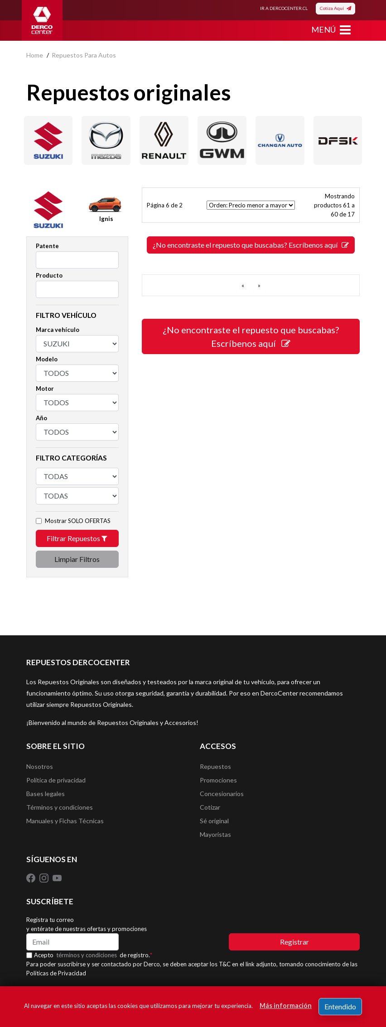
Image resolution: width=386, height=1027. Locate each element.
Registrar (294, 941)
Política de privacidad (56, 780)
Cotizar (210, 807)
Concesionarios (222, 793)
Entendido (340, 1006)
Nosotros (39, 766)
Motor (45, 388)
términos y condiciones (86, 955)
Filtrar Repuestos (77, 538)
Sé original (214, 821)
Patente (47, 246)
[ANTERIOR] (243, 285)
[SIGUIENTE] (259, 285)
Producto (49, 275)
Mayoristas (215, 834)
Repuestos (215, 766)
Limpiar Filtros (77, 559)
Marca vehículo (57, 329)
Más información (286, 1005)
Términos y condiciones (59, 807)
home (34, 55)
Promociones (218, 780)
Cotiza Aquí (335, 8)
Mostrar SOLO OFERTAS (78, 520)
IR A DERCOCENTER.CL (284, 8)
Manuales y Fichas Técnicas (65, 821)
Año (41, 418)
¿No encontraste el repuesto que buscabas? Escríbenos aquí (251, 244)
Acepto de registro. (93, 955)
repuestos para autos (84, 55)
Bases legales (45, 793)
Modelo (47, 359)
